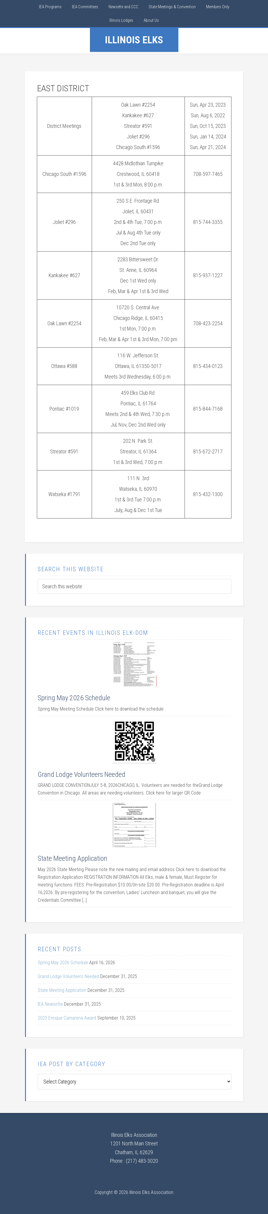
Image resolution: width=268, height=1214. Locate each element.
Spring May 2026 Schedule (74, 698)
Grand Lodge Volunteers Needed (81, 774)
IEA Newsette (50, 1004)
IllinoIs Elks (134, 40)
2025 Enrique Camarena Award (67, 1018)
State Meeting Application (72, 858)
